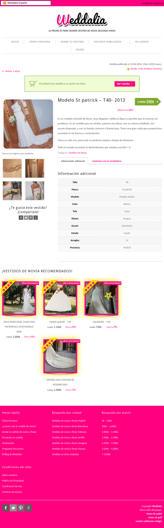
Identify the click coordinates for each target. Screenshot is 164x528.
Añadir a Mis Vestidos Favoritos (146, 68)
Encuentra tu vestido (12, 437)
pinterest (30, 217)
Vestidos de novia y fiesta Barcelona (70, 426)
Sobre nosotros (9, 475)
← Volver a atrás (11, 71)
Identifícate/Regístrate (153, 3)
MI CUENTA (141, 42)
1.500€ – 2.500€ (110, 437)
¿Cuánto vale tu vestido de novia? (19, 426)
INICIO (15, 41)
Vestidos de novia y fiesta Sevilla (68, 437)
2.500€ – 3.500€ (110, 443)
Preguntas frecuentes (12, 448)
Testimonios (8, 443)
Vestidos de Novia (77, 152)
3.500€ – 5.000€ (110, 448)
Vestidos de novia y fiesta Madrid (68, 420)
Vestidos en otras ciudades (65, 454)
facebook (21, 217)
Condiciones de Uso (12, 486)
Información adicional (73, 161)
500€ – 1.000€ (109, 426)
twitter (26, 217)
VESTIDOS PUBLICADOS (107, 42)
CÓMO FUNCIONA (39, 41)
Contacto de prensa (12, 491)
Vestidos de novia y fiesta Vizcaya (68, 448)
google (35, 217)
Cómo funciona (9, 420)
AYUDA (79, 50)
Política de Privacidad (12, 480)
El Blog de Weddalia (12, 454)
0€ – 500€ (107, 420)
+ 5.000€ (106, 454)
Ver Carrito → (125, 83)
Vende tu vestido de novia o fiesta (19, 431)
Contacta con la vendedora (106, 161)
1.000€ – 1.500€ (110, 431)
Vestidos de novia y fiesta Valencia (69, 431)
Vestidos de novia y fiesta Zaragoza (69, 443)
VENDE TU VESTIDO (72, 41)
